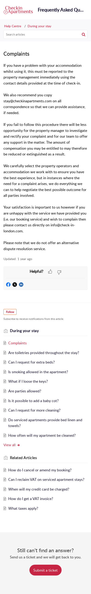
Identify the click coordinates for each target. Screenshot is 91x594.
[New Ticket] (45, 570)
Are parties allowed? (24, 391)
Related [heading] (23, 457)
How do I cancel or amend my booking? (39, 470)
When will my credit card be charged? (38, 489)
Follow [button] (10, 312)
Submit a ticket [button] (45, 570)
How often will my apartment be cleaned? (42, 435)
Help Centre (12, 26)
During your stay (39, 26)
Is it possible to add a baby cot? (33, 400)
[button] (83, 34)
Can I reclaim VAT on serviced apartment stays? (46, 479)
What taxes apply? (23, 508)
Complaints (17, 342)
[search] (45, 34)
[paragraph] (45, 157)
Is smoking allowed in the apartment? (38, 371)
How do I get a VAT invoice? (30, 498)
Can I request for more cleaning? (34, 410)
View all (11, 444)
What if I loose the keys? (28, 381)
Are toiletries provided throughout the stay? (43, 352)
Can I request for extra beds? (31, 362)
